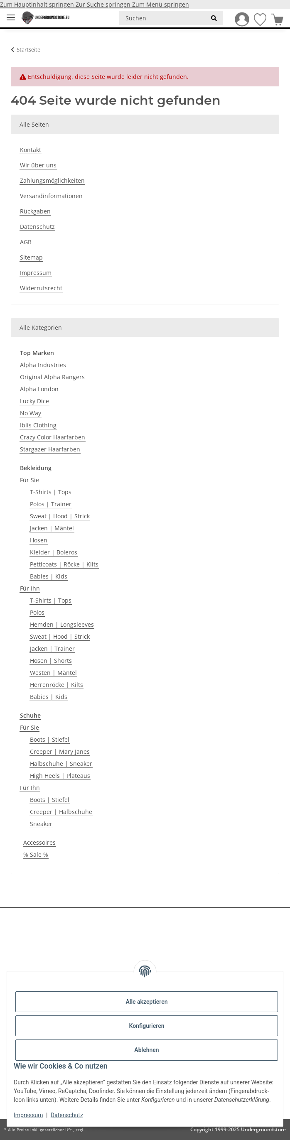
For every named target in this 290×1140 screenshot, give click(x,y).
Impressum (28, 1115)
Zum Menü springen (160, 4)
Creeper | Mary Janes (60, 751)
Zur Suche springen (104, 4)
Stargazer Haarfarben (50, 449)
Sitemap (31, 257)
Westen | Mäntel (53, 673)
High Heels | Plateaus (60, 776)
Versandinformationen (51, 196)
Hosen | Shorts (51, 660)
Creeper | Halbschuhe (61, 812)
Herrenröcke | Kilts (56, 685)
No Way (30, 413)
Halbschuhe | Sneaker (61, 763)
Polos (37, 612)
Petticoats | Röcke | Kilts (64, 564)
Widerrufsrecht (41, 288)
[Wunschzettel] (257, 19)
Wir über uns (38, 165)
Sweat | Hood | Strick (60, 516)
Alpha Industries (43, 365)
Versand (94, 1130)
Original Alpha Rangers (52, 377)
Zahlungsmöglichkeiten (52, 180)
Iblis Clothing (38, 425)
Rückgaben (35, 211)
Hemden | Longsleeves (62, 624)
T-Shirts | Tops (50, 492)
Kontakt (30, 150)
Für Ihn (30, 588)
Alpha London (39, 389)
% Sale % (35, 854)
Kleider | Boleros (53, 552)
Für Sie (29, 480)
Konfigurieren (146, 1025)
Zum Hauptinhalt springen (38, 4)
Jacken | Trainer (52, 648)
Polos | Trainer (50, 504)
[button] (239, 19)
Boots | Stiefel (49, 739)
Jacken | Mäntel (52, 528)
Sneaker (41, 824)
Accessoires (39, 842)
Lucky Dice (34, 401)
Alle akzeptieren (146, 1001)
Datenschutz (67, 1115)
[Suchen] (162, 18)
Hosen (38, 540)
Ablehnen (146, 1050)
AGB (26, 242)
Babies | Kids (48, 576)
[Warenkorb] (274, 19)
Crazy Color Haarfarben (52, 437)
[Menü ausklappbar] (11, 14)
